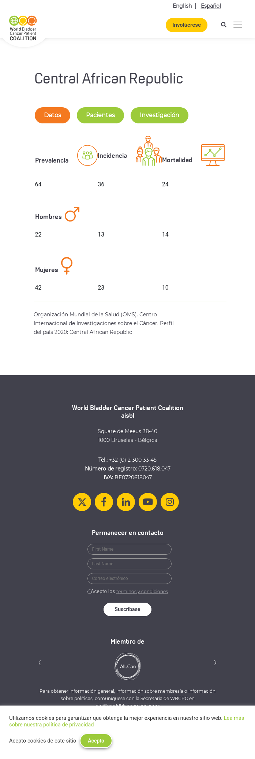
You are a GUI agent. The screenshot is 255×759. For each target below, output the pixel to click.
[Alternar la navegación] (238, 25)
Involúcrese (186, 25)
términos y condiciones (142, 591)
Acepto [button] (96, 741)
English (182, 6)
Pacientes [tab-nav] (100, 115)
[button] (40, 662)
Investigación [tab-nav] (159, 115)
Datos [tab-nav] (52, 115)
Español (211, 6)
